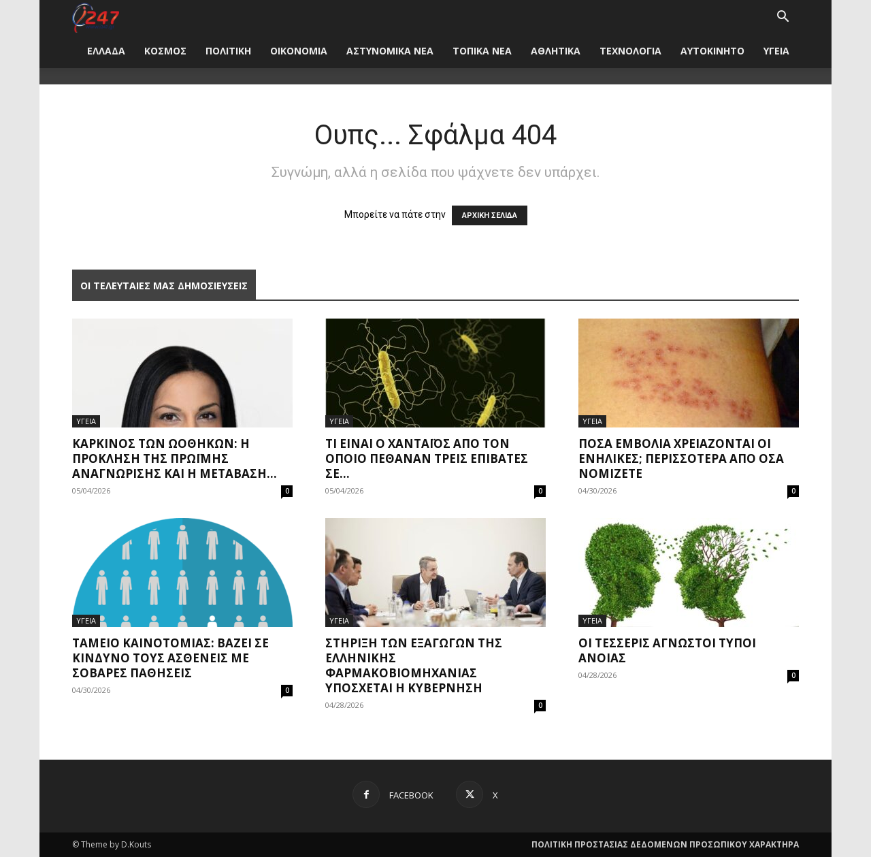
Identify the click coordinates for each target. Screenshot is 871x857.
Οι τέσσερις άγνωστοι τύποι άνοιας (667, 650)
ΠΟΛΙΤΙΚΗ (228, 50)
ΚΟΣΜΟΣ (165, 50)
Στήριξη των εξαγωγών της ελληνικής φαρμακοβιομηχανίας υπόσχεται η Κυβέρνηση (413, 665)
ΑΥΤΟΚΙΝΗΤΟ (712, 50)
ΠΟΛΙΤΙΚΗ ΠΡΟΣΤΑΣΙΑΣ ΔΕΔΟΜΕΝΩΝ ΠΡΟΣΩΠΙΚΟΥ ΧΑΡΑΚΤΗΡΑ (665, 844)
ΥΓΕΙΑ (776, 50)
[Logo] (95, 16)
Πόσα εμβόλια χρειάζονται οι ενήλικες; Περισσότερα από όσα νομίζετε (681, 458)
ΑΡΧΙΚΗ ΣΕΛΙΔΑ (489, 215)
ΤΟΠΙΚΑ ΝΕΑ (482, 50)
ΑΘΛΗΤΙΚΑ (555, 50)
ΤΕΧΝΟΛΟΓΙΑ (630, 50)
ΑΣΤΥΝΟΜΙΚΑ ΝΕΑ (389, 50)
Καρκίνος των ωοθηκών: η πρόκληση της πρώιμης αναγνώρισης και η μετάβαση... (174, 458)
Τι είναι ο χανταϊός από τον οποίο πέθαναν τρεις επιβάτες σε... (426, 458)
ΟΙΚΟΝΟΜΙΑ (298, 50)
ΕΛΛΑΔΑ (106, 50)
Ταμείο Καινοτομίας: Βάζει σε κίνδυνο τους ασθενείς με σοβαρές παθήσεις (170, 658)
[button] (782, 18)
